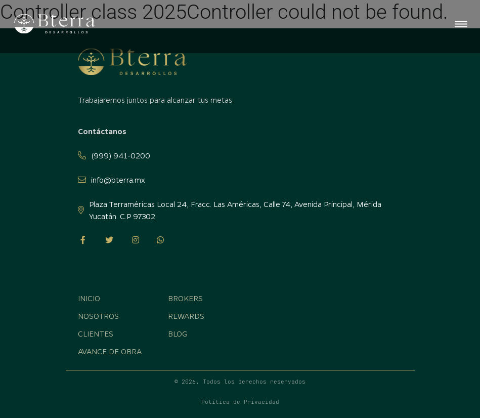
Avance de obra (110, 351)
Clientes (95, 333)
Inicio (89, 298)
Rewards (186, 316)
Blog (178, 333)
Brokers (185, 298)
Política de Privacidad (240, 401)
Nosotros (98, 316)
